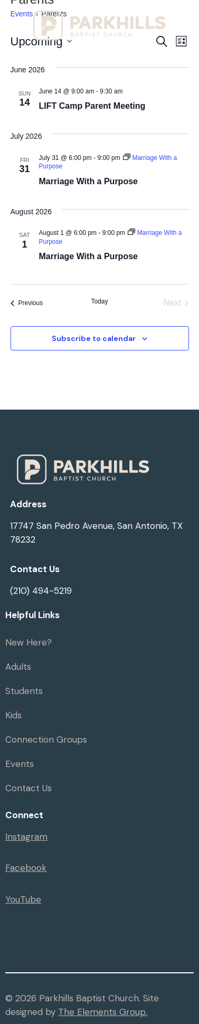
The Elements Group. (102, 1012)
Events (19, 764)
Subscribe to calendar (94, 338)
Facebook (25, 868)
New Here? (28, 642)
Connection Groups (46, 739)
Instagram (26, 836)
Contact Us (28, 788)
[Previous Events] (27, 303)
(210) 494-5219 (41, 590)
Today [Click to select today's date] (99, 301)
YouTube (23, 899)
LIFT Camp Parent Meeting (92, 105)
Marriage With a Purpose (88, 181)
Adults (18, 666)
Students (24, 691)
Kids (13, 715)
